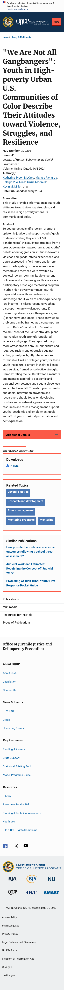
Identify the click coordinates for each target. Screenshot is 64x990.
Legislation (9, 681)
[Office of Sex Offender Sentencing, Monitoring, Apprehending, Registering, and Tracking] (51, 895)
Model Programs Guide (17, 774)
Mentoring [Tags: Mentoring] (46, 519)
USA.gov (7, 967)
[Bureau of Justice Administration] (13, 881)
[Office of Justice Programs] (8, 22)
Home (6, 37)
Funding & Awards (14, 749)
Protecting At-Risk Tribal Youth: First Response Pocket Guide (30, 583)
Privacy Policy (10, 933)
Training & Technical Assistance (22, 813)
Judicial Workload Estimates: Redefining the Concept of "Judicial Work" (29, 568)
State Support (11, 757)
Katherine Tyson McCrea (18, 177)
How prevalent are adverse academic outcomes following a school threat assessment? (30, 551)
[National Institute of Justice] (51, 881)
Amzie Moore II (36, 182)
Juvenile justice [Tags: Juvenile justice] (18, 491)
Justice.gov (8, 975)
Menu (56, 22)
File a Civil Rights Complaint (20, 830)
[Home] (32, 22)
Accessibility (9, 917)
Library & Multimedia (21, 37)
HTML (14, 465)
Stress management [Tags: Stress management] (21, 510)
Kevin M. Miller (12, 186)
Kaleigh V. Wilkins (14, 182)
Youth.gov (9, 821)
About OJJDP (11, 673)
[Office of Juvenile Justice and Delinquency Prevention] (12, 895)
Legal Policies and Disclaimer (19, 942)
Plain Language (10, 925)
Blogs (6, 719)
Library (7, 796)
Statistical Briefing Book (17, 766)
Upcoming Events (13, 728)
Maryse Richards (46, 177)
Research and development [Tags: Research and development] (25, 501)
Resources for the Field (16, 804)
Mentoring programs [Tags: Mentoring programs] (21, 519)
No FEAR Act (9, 950)
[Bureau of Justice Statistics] (32, 883)
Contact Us (9, 690)
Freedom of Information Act (18, 958)
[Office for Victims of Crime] (31, 895)
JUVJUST (9, 711)
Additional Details (18, 435)
